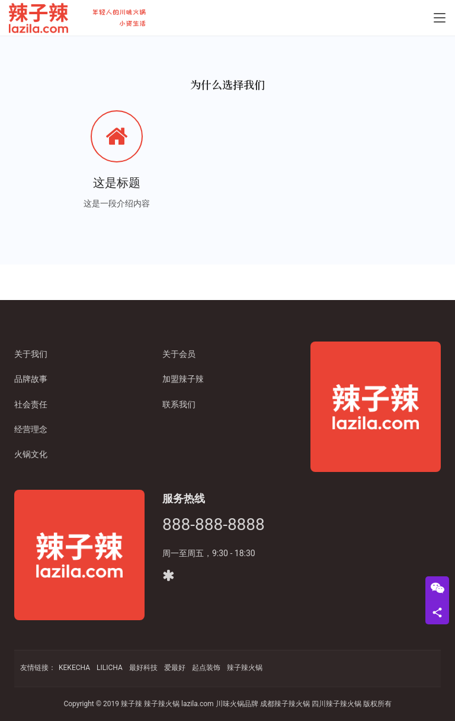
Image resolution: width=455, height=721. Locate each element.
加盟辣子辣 (183, 379)
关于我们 (30, 354)
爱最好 (174, 667)
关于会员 (179, 354)
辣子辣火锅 (244, 667)
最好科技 (143, 667)
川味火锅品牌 (237, 704)
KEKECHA (74, 667)
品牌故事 (30, 379)
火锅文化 (30, 454)
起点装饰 (206, 667)
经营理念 (30, 429)
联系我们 (179, 404)
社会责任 (30, 404)
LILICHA (110, 667)
